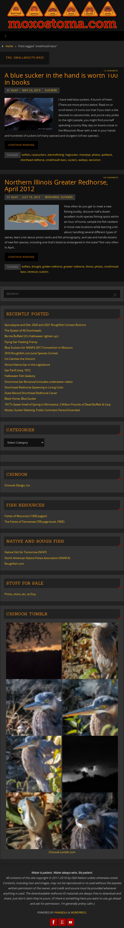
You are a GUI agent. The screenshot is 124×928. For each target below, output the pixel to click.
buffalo (26, 155)
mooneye (85, 155)
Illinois (89, 266)
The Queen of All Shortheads (23, 330)
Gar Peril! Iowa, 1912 (17, 370)
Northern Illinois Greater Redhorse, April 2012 (56, 185)
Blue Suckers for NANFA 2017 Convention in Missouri (39, 347)
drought (36, 266)
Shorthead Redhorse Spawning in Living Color (34, 387)
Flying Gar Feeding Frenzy (21, 342)
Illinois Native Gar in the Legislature (27, 365)
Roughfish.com (14, 564)
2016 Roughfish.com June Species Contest (31, 353)
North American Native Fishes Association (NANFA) (37, 558)
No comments (110, 177)
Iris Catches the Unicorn (20, 359)
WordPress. (79, 912)
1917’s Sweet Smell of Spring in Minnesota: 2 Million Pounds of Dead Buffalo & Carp (58, 404)
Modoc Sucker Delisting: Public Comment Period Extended (42, 410)
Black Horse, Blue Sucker (20, 399)
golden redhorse (52, 266)
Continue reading (21, 144)
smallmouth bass (56, 160)
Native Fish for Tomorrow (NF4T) (26, 552)
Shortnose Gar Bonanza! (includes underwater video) (39, 382)
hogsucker (71, 155)
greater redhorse (74, 266)
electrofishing (56, 155)
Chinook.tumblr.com (62, 852)
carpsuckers (38, 155)
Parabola (61, 912)
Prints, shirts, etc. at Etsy (20, 594)
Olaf (14, 90)
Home (9, 46)
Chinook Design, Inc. (18, 485)
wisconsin (95, 160)
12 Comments (111, 70)
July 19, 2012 (31, 197)
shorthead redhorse (32, 160)
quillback (106, 155)
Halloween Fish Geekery (20, 376)
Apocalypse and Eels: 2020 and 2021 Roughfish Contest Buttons (45, 325)
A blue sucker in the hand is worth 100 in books (61, 78)
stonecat (32, 272)
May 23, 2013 (31, 90)
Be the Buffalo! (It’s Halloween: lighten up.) (32, 336)
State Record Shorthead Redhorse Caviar (31, 393)
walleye (83, 160)
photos (96, 155)
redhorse (52, 197)
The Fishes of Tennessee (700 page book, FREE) (34, 522)
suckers (51, 90)
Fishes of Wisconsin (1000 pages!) (26, 516)
